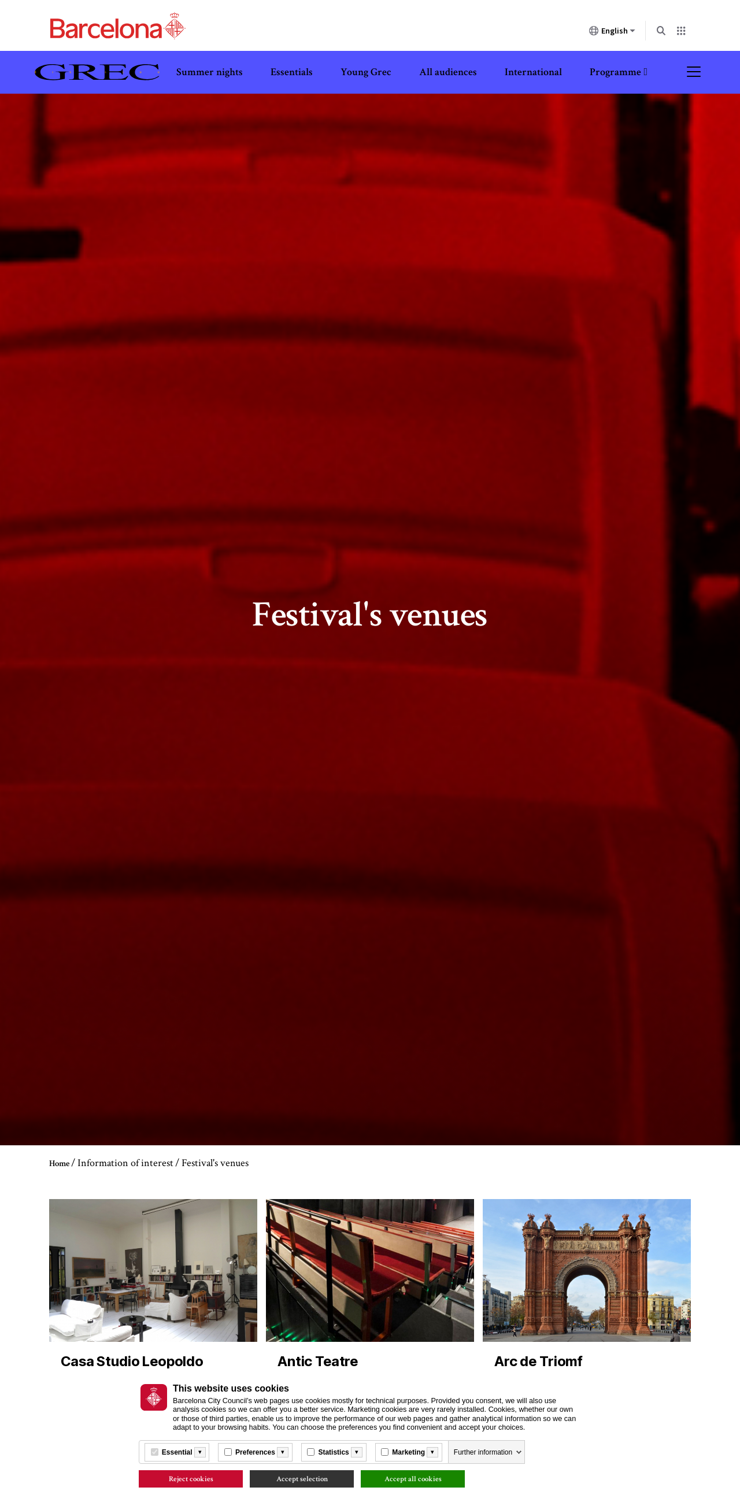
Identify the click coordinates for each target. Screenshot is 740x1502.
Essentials (292, 72)
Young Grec (366, 72)
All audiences (448, 72)
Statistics (333, 1452)
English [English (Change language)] (612, 32)
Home (59, 1163)
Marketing (408, 1452)
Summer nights (209, 72)
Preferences (255, 1452)
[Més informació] (200, 1452)
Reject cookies (191, 1478)
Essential (177, 1452)
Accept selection (302, 1478)
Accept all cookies (413, 1478)
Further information (483, 1452)
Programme (615, 72)
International (533, 72)
